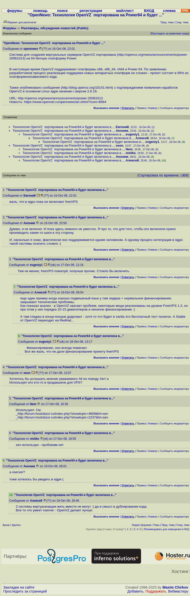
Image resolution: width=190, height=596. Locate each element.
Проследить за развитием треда (169, 33)
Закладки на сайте (18, 587)
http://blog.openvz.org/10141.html (87, 87)
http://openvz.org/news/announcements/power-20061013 (60, 98)
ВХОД (149, 11)
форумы (14, 11)
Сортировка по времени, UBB (163, 175)
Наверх (153, 107)
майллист (125, 11)
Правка (141, 107)
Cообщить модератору (174, 107)
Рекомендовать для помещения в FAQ (166, 529)
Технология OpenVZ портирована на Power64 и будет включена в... (63, 127)
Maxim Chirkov (175, 587)
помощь (40, 11)
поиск (62, 11)
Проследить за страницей (25, 591)
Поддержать (155, 591)
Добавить (135, 591)
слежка (169, 11)
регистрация (90, 11)
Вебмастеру (178, 591)
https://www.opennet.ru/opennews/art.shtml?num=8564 (65, 102)
